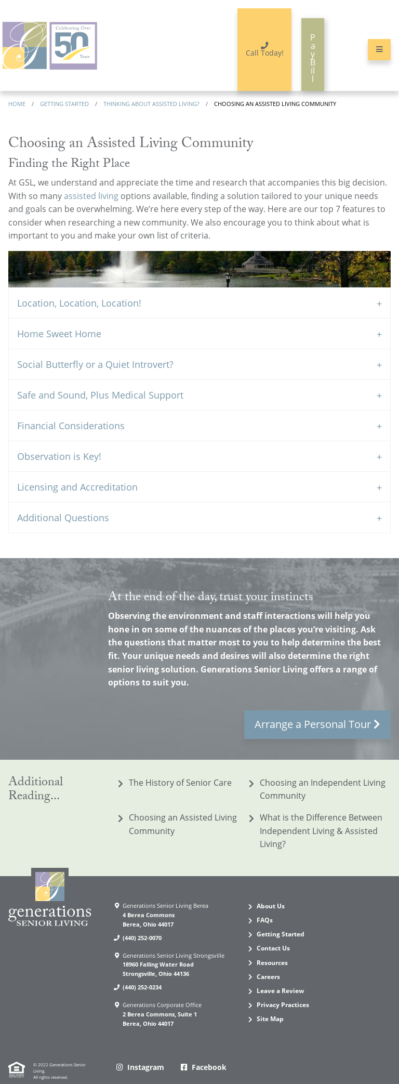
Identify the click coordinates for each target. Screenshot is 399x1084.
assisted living (91, 174)
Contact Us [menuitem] (273, 926)
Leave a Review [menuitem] (280, 968)
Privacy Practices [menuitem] (283, 983)
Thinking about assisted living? (151, 82)
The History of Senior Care (180, 760)
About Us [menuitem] (271, 884)
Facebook (209, 1046)
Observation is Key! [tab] (59, 435)
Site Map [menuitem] (270, 997)
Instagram (145, 1046)
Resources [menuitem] (272, 940)
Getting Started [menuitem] (280, 912)
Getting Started (64, 82)
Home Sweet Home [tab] (59, 312)
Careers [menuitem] (268, 954)
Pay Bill (300, 43)
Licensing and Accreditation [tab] (77, 465)
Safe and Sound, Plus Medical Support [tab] (100, 373)
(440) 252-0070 (142, 916)
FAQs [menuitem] (265, 898)
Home (16, 82)
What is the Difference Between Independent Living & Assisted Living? (321, 809)
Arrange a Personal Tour (313, 702)
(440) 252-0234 (142, 966)
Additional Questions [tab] (63, 496)
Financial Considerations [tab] (71, 404)
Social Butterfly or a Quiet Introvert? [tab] (95, 343)
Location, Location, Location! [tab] (79, 281)
